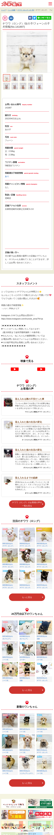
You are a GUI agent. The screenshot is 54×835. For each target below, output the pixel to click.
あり (7, 176)
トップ (3, 10)
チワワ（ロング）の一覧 (25, 10)
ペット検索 (11, 10)
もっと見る (27, 597)
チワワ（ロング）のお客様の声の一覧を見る (27, 504)
